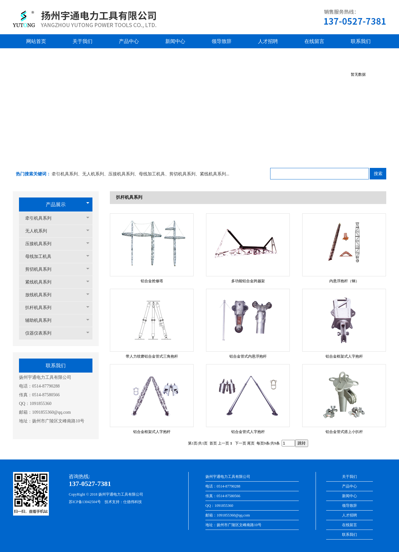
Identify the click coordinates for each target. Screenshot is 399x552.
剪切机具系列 (41, 269)
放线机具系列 (41, 295)
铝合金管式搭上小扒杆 (344, 432)
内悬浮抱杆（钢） (344, 281)
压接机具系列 (41, 243)
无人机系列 (39, 231)
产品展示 (56, 204)
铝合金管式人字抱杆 (248, 432)
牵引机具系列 (41, 218)
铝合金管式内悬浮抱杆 (248, 356)
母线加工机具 (41, 256)
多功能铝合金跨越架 (248, 281)
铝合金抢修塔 (152, 281)
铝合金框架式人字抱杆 (344, 356)
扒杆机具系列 (41, 307)
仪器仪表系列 (41, 333)
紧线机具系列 (41, 282)
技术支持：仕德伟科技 (123, 502)
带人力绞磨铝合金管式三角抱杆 (152, 356)
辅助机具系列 (41, 320)
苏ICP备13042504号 (85, 502)
